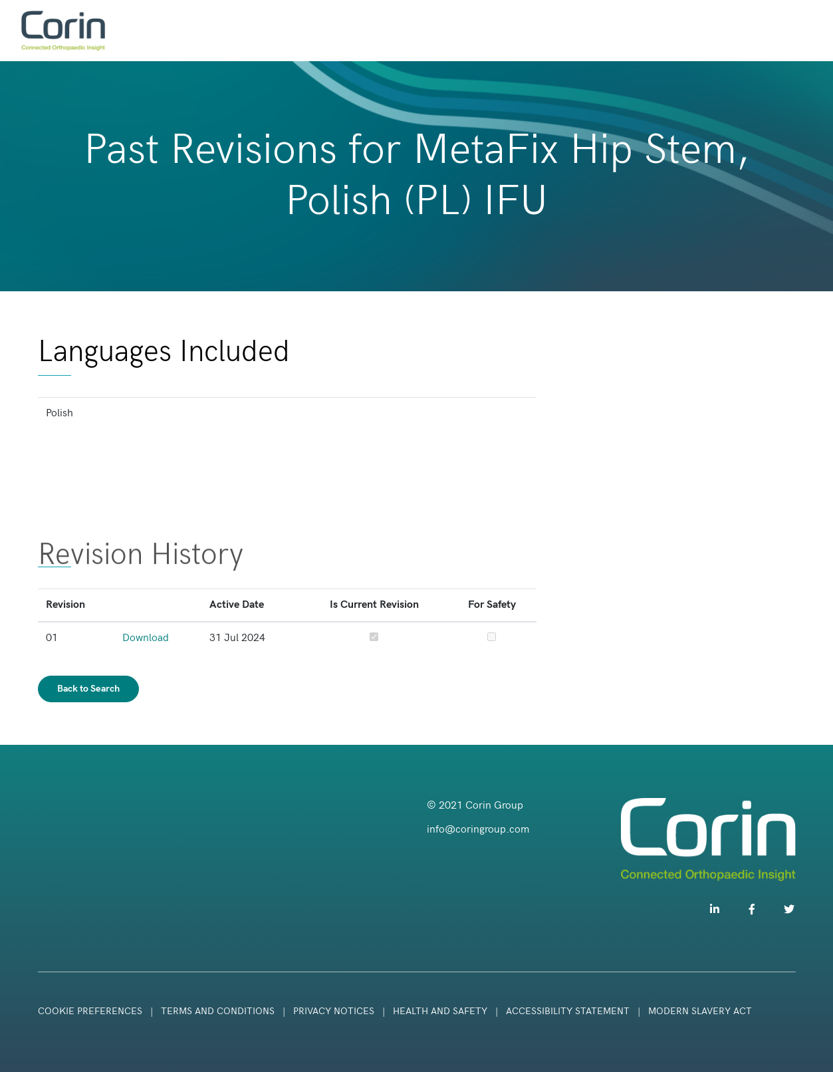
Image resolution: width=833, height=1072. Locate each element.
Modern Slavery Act (700, 1011)
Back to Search (88, 688)
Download (145, 638)
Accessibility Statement (568, 1011)
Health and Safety (441, 1011)
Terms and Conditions (218, 1011)
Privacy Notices (333, 1011)
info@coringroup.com (478, 829)
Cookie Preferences (90, 1011)
